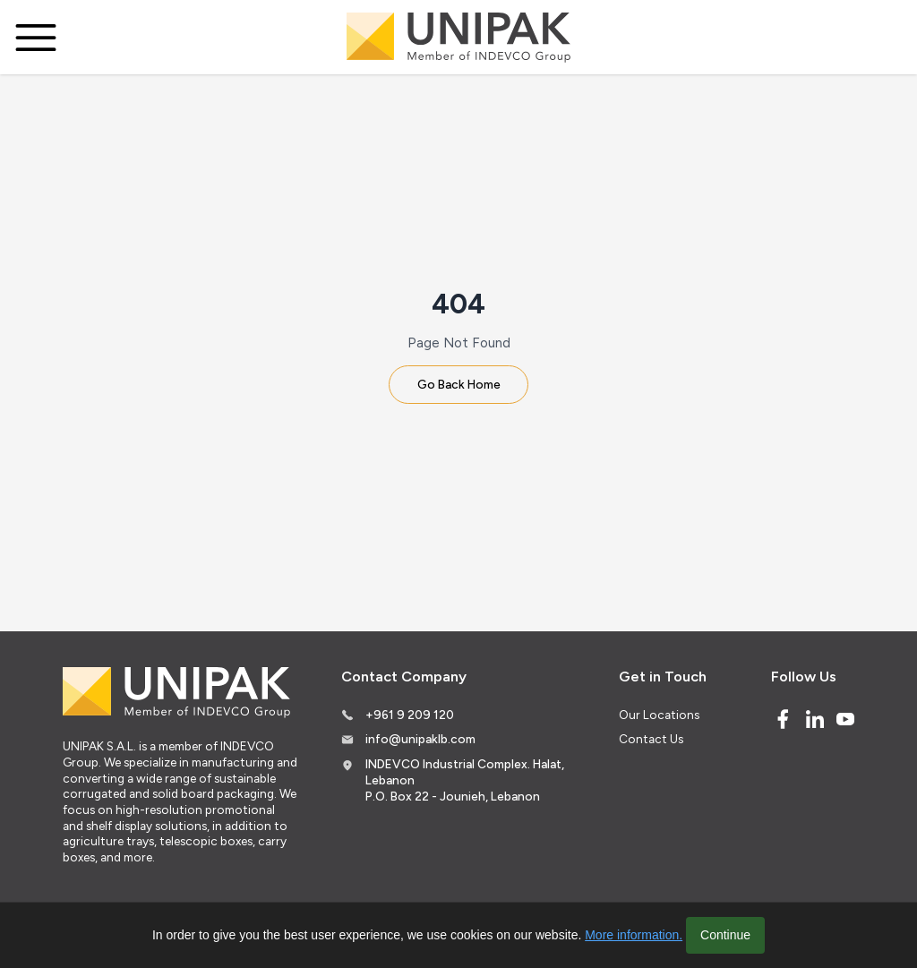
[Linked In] (815, 719)
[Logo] (458, 38)
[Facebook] (782, 719)
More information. (633, 935)
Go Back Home (459, 384)
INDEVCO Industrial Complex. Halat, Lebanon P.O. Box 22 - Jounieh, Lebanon (464, 779)
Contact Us (651, 739)
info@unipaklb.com (420, 739)
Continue (725, 935)
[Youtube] (845, 719)
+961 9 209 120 (409, 714)
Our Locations (659, 714)
